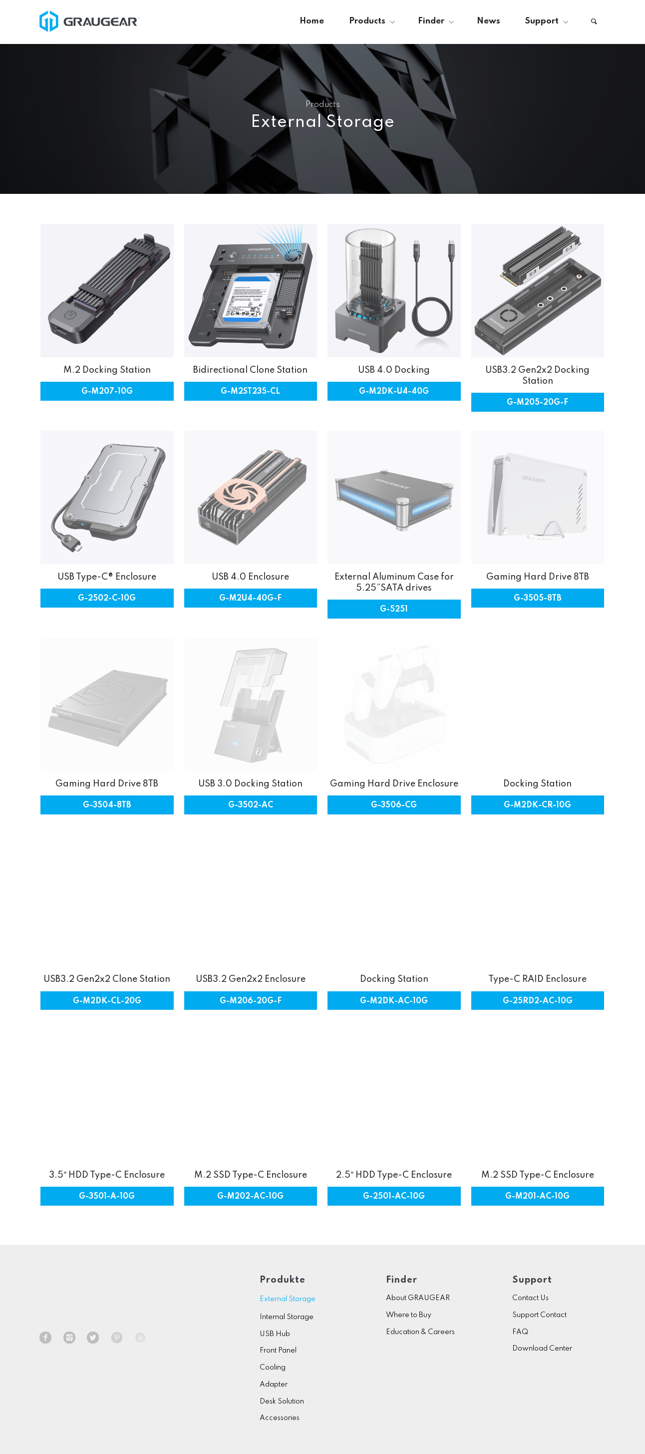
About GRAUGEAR (418, 1298)
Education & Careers (420, 1332)
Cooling (273, 1367)
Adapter (274, 1384)
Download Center (542, 1348)
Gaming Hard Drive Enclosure (394, 783)
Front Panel (278, 1350)
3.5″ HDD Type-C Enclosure (107, 1175)
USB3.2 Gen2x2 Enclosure (251, 979)
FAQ (520, 1332)
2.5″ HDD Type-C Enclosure (394, 1175)
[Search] (594, 21)
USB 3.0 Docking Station (250, 783)
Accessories (280, 1418)
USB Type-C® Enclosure (106, 577)
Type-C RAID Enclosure (537, 979)
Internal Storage (287, 1317)
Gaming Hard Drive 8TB (537, 577)
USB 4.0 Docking (394, 370)
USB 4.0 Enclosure (250, 577)
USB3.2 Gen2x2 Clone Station (106, 979)
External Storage (288, 1299)
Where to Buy (408, 1315)
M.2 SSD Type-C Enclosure (250, 1175)
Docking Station (537, 783)
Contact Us (530, 1298)
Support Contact (539, 1315)
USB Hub (275, 1334)
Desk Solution (282, 1401)
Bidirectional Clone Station (250, 370)
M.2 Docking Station (107, 370)
